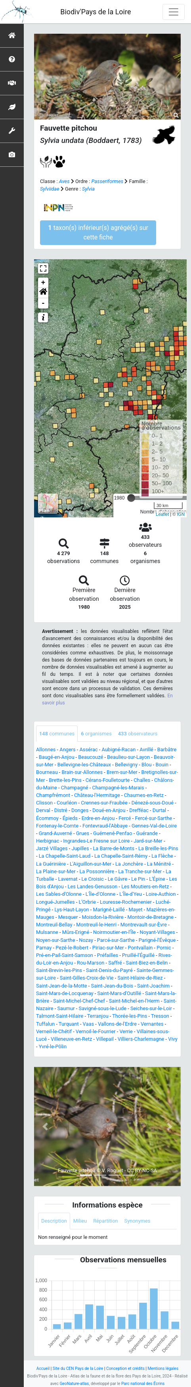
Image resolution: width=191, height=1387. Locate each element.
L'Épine (157, 879)
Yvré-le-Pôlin (53, 1046)
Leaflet (162, 514)
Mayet (136, 909)
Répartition (105, 1221)
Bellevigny (126, 765)
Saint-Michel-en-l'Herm (134, 1001)
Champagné (74, 788)
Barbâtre (167, 749)
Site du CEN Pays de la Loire (78, 1368)
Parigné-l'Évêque (157, 940)
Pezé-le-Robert (71, 948)
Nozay (86, 940)
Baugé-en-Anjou (56, 757)
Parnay (44, 948)
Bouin (161, 765)
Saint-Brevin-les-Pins (59, 970)
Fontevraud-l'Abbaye (105, 826)
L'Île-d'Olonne (101, 894)
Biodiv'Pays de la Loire (95, 12)
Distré (60, 810)
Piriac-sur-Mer (108, 948)
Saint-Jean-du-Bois (112, 986)
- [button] (43, 303)
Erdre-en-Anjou (98, 818)
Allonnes (45, 749)
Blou (146, 765)
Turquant (69, 1024)
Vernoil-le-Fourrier (96, 1031)
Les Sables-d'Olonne (59, 894)
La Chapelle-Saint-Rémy (120, 856)
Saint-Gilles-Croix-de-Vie (87, 978)
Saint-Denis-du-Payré (109, 970)
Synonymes (137, 1221)
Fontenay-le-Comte (57, 826)
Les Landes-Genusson (93, 886)
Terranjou (98, 1016)
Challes (142, 780)
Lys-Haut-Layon (71, 909)
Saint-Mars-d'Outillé (119, 993)
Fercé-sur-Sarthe (153, 818)
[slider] (131, 498)
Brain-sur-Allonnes (82, 772)
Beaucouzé (90, 757)
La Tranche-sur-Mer (140, 871)
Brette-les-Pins (65, 780)
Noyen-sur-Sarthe (55, 940)
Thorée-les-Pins (129, 1016)
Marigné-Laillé (109, 909)
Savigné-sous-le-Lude (103, 1008)
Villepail (105, 1039)
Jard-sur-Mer (148, 841)
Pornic (164, 948)
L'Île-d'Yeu (130, 894)
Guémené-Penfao (112, 833)
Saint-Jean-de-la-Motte (61, 986)
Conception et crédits (125, 1368)
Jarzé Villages (52, 848)
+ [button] (43, 282)
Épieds (70, 818)
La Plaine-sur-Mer (56, 871)
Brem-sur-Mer (122, 772)
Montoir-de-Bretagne (150, 917)
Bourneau (47, 772)
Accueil (43, 1368)
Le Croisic (93, 879)
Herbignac (47, 841)
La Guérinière (51, 864)
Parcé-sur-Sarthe (116, 940)
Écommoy (47, 818)
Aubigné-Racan (119, 749)
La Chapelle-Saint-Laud (64, 856)
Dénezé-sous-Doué (153, 803)
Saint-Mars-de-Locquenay (65, 993)
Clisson (44, 803)
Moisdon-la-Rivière (103, 917)
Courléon (67, 803)
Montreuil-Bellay (54, 925)
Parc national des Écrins (142, 1383)
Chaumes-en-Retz (144, 795)
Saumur (65, 1008)
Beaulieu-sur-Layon (128, 757)
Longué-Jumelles (55, 902)
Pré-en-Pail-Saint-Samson (64, 955)
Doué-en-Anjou (108, 810)
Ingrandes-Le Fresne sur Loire (96, 841)
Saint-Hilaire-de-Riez (140, 978)
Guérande (147, 833)
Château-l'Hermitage (97, 795)
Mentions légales (163, 1368)
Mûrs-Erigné (75, 932)
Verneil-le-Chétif (54, 1031)
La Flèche (162, 856)
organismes (96, 734)
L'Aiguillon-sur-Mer (90, 864)
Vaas (88, 1024)
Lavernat (67, 879)
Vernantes (152, 1024)
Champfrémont (53, 795)
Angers (67, 749)
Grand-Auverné (55, 833)
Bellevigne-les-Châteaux (84, 765)
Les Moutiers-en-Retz (145, 886)
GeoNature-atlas (74, 1383)
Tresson (160, 1016)
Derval (43, 810)
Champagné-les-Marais (118, 788)
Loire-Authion (161, 894)
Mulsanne (47, 932)
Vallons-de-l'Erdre (117, 1024)
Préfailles (107, 955)
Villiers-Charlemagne (141, 1039)
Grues (83, 833)
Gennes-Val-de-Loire (154, 826)
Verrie (126, 1031)
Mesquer (68, 917)
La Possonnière (96, 871)
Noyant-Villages (157, 932)
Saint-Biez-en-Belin (147, 963)
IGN (181, 514)
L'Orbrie (87, 902)
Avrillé (146, 749)
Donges (79, 810)
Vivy (173, 1039)
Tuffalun (45, 1024)
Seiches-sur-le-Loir (151, 1008)
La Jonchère (129, 864)
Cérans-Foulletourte (108, 780)
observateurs (138, 734)
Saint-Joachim (153, 986)
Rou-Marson (90, 963)
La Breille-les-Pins (158, 848)
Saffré (115, 963)
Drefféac (139, 810)
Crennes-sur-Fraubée (104, 803)
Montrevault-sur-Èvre (143, 925)
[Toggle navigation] (173, 12)
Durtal (159, 810)
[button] (43, 293)
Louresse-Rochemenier (126, 902)
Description (54, 1221)
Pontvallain (140, 948)
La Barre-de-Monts (113, 848)
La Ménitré (159, 864)
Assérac (89, 749)
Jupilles (80, 848)
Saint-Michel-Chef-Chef (79, 1001)
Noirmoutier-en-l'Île (114, 932)
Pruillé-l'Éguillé (138, 955)
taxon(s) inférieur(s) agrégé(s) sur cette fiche (98, 232)
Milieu (80, 1221)
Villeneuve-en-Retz (71, 1039)
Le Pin (138, 879)
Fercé (124, 818)
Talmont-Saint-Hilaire (59, 1016)
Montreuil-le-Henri (96, 925)
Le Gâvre (118, 879)
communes (56, 734)
